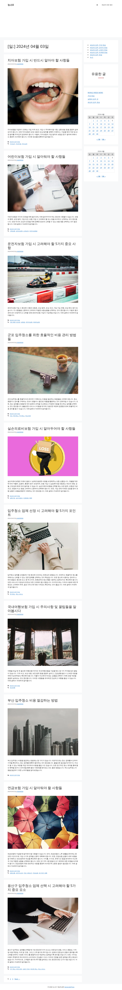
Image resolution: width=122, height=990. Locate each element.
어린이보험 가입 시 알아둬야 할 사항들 (36, 156)
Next (17, 979)
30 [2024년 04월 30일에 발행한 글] (97, 134)
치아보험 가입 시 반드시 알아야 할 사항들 (39, 60)
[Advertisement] (61, 23)
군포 (11, 416)
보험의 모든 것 (93, 99)
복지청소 (16, 416)
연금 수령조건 (28, 873)
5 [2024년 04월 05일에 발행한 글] (108, 120)
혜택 (30, 498)
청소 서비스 (19, 594)
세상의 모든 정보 (107, 5)
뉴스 (91, 57)
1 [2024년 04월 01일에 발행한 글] (93, 120)
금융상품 (12, 873)
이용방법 (26, 498)
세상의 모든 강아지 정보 (98, 47)
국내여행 (12, 688)
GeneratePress (69, 987)
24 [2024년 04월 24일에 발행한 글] (101, 130)
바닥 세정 (19, 969)
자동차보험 (36, 322)
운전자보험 (29, 322)
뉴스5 (11, 4)
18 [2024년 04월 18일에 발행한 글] (105, 127)
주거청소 (22, 416)
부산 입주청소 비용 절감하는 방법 (33, 700)
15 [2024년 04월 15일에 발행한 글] (93, 127)
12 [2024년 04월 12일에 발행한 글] (109, 124)
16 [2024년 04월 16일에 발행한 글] (97, 127)
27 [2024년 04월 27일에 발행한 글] (112, 130)
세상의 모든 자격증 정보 (98, 52)
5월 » (104, 139)
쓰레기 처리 (26, 969)
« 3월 (98, 139)
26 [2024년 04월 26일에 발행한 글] (109, 130)
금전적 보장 (19, 873)
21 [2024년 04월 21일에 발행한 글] (90, 130)
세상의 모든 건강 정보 (98, 45)
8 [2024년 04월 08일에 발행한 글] (93, 124)
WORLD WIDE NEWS (95, 93)
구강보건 (12, 144)
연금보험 (35, 873)
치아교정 (24, 144)
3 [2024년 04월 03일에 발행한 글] (101, 120)
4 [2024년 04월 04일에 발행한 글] (104, 120)
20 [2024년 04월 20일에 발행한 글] (112, 127)
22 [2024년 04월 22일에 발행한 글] (93, 130)
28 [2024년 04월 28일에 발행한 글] (90, 134)
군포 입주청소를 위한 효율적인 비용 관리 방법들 (42, 337)
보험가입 (12, 498)
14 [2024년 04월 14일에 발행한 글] (90, 127)
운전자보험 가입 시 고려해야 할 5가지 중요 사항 (42, 245)
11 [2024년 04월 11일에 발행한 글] (105, 124)
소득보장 (26, 231)
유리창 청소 (33, 969)
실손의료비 (19, 498)
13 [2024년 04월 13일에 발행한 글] (112, 124)
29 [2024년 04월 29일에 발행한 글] (93, 134)
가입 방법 (13, 322)
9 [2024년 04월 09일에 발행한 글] (97, 124)
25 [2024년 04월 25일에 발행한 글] (105, 130)
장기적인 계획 (43, 873)
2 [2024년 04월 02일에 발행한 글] (97, 120)
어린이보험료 (33, 231)
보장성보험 (19, 231)
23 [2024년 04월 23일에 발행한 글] (97, 130)
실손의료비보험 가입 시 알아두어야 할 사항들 (41, 428)
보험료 (23, 322)
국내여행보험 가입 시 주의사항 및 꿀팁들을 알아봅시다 (42, 608)
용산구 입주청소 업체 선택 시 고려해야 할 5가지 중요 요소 (42, 887)
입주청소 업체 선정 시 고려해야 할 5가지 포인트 (42, 512)
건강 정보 (91, 96)
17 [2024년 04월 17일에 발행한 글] (101, 127)
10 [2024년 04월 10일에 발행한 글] (101, 124)
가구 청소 (13, 969)
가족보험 (12, 231)
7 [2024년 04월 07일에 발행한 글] (89, 124)
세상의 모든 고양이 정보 (98, 50)
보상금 (18, 322)
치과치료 (18, 144)
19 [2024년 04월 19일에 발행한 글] (109, 127)
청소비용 (28, 416)
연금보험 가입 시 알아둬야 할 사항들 (35, 788)
